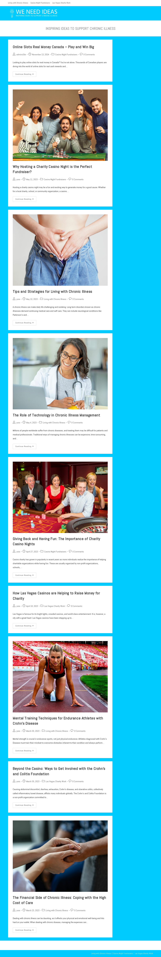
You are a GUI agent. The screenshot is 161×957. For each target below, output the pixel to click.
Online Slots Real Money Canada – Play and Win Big (53, 46)
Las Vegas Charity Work (61, 3)
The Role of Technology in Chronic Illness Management (56, 415)
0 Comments (89, 54)
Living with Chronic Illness (18, 3)
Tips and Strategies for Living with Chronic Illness (52, 291)
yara (18, 179)
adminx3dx (21, 54)
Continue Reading (25, 75)
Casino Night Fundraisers (40, 3)
